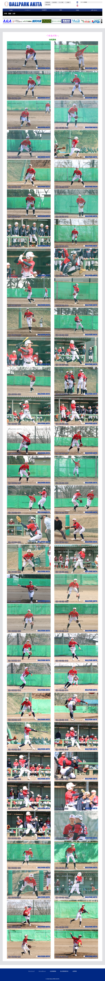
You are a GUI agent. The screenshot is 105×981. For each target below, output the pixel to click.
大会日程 (54, 2)
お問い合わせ (94, 10)
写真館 (77, 10)
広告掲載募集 (53, 971)
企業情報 (75, 971)
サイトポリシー (42, 971)
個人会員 (48, 4)
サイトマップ (31, 971)
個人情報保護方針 (64, 971)
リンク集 (61, 2)
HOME (11, 10)
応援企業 (48, 2)
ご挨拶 (67, 2)
